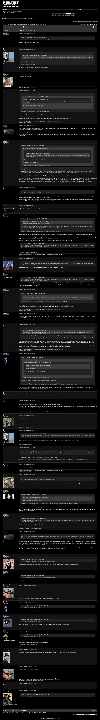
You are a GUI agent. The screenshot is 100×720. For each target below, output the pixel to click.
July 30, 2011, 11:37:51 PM (27, 125)
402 (21, 27)
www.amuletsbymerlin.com (38, 599)
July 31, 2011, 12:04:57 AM (27, 205)
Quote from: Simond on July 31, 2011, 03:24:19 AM (33, 293)
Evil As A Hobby (24, 552)
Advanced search (31, 18)
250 (16, 27)
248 (12, 27)
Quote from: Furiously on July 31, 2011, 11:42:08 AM (33, 494)
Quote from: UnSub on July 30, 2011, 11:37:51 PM (33, 243)
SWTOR (44, 24)
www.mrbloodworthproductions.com (25, 599)
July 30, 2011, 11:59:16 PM (27, 187)
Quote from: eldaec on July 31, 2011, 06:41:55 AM (32, 535)
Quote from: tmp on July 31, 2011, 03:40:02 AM (32, 328)
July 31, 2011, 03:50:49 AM (27, 324)
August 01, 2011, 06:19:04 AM (27, 585)
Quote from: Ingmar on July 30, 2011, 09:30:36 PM (33, 37)
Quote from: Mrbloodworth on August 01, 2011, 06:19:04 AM (35, 605)
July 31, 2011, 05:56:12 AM (27, 353)
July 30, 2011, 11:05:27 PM (27, 33)
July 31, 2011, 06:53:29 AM (27, 415)
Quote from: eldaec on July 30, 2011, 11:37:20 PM (32, 145)
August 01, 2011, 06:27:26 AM (27, 602)
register (20, 11)
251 (18, 27)
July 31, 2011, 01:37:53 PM (27, 464)
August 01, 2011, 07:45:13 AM (27, 631)
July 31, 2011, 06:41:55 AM (27, 400)
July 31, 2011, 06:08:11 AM (27, 393)
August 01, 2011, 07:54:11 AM (27, 649)
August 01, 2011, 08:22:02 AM (27, 690)
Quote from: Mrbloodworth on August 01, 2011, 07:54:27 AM (35, 694)
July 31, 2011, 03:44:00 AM (27, 289)
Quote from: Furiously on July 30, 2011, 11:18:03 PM (33, 94)
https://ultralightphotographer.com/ (25, 444)
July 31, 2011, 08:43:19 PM (27, 531)
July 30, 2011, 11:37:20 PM (27, 90)
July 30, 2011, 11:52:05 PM (27, 141)
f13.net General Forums (11, 24)
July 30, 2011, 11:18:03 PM (27, 49)
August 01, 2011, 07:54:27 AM (27, 666)
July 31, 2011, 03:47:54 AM (27, 313)
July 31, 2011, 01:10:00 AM (27, 215)
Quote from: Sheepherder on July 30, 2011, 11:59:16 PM (34, 218)
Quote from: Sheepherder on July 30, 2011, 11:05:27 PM (34, 52)
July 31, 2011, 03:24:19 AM (27, 258)
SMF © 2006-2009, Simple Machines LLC (54, 718)
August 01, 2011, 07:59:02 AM (27, 683)
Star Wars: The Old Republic (33, 24)
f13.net (4, 24)
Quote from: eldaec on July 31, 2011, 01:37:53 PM (32, 478)
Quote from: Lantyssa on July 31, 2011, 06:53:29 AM (33, 433)
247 (10, 27)
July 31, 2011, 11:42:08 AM (27, 430)
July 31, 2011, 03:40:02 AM (27, 274)
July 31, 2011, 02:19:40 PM (27, 474)
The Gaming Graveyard (22, 24)
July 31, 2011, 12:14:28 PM (27, 447)
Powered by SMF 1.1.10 (42, 718)
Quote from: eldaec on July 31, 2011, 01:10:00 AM (32, 262)
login (15, 11)
